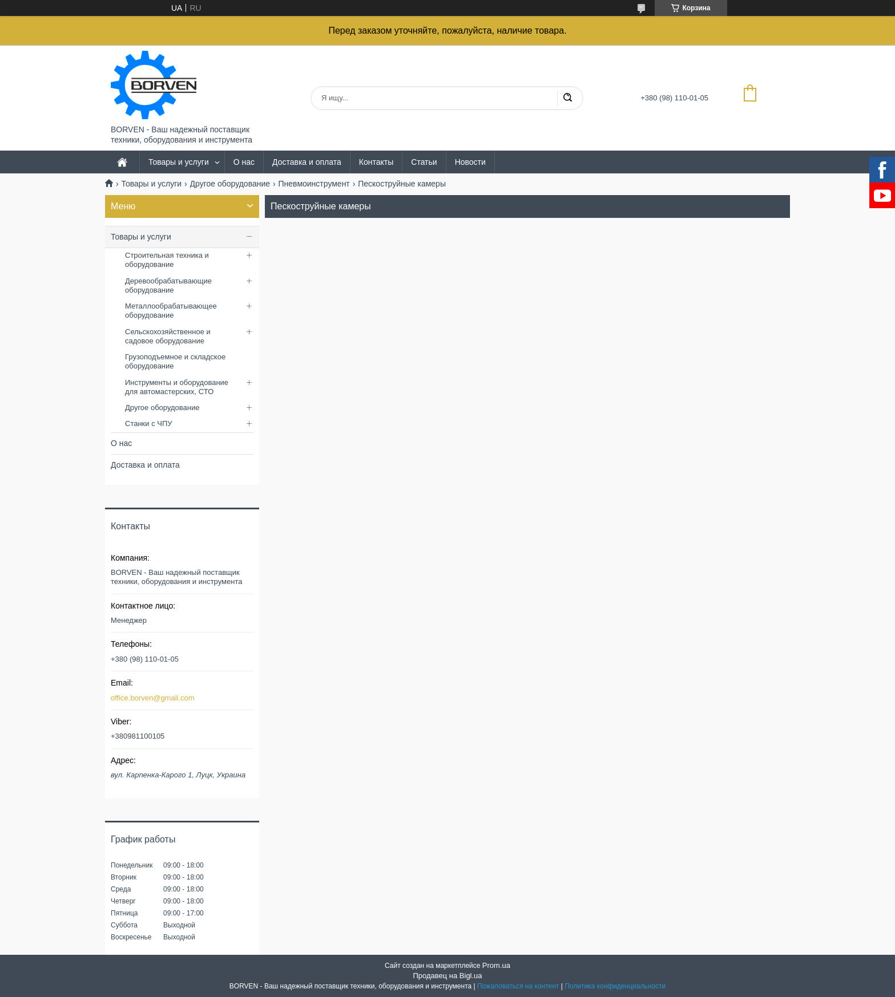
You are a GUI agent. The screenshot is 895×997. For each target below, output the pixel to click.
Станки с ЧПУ (148, 423)
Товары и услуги (178, 162)
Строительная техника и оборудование (167, 260)
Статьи (424, 162)
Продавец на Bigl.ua (447, 975)
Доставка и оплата (306, 162)
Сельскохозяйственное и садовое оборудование (168, 336)
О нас (244, 162)
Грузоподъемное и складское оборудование (175, 361)
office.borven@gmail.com (153, 698)
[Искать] (567, 98)
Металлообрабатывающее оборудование (171, 310)
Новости (470, 162)
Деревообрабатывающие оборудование (168, 285)
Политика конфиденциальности (615, 986)
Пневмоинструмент (314, 183)
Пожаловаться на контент (518, 986)
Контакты (376, 162)
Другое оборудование (230, 183)
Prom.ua (496, 965)
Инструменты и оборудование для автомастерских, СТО (176, 387)
